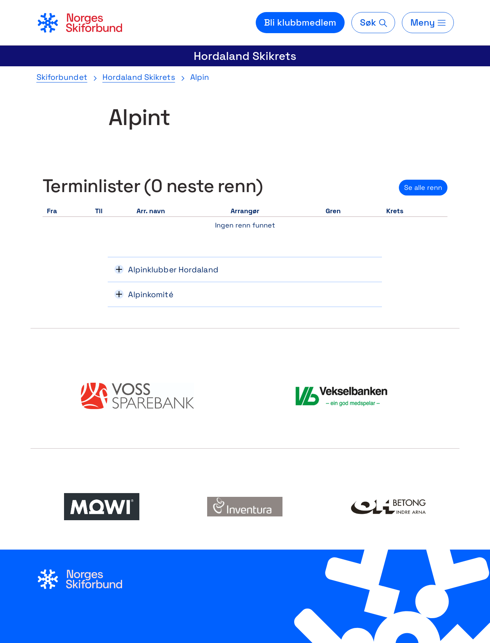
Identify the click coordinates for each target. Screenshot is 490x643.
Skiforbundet (62, 77)
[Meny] (428, 22)
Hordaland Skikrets (245, 56)
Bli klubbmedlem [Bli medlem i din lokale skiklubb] (300, 22)
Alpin (199, 77)
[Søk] (373, 22)
